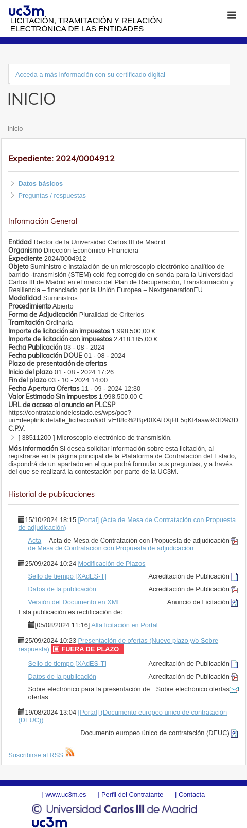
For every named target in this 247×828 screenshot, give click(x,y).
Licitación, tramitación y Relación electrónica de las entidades (86, 24)
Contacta (192, 794)
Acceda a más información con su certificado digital (90, 75)
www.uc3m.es (65, 794)
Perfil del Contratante (132, 794)
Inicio (15, 128)
